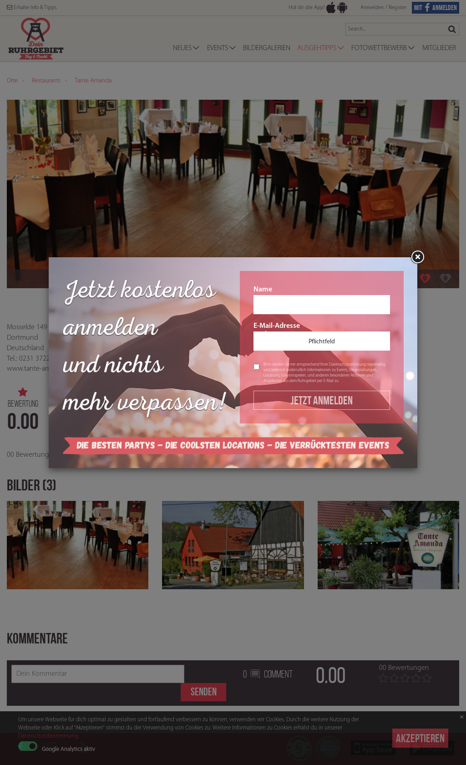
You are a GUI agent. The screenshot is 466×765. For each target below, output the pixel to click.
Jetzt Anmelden (322, 400)
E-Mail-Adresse (321, 336)
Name (321, 300)
